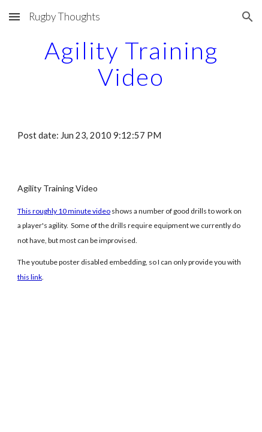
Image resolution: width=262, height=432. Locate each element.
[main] (131, 63)
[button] (14, 16)
